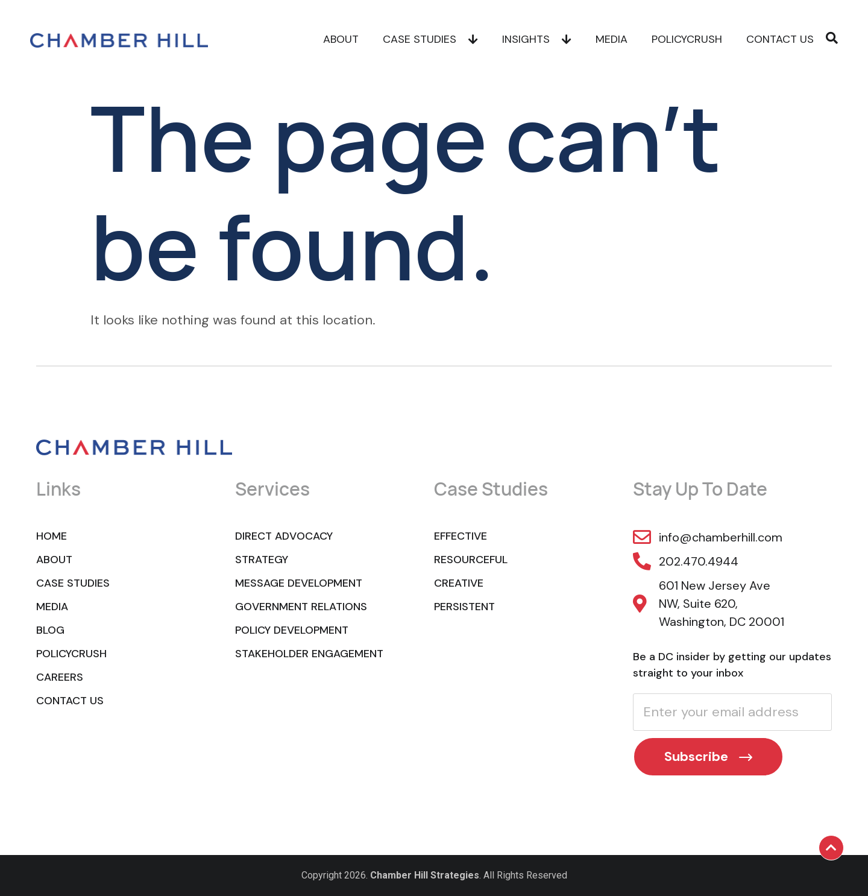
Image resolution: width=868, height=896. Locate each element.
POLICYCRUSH (687, 39)
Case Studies (430, 39)
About (341, 39)
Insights (536, 39)
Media (611, 39)
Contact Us (780, 39)
